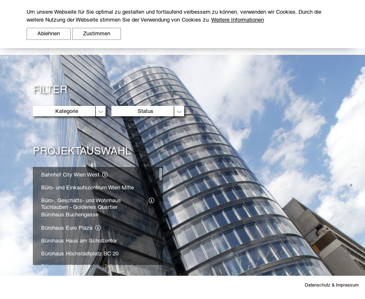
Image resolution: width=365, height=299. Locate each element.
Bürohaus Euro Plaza (66, 228)
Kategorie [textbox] (66, 111)
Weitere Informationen (237, 20)
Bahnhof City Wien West (70, 175)
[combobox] (69, 111)
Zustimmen (96, 33)
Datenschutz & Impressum (332, 284)
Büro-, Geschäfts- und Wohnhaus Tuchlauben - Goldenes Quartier (81, 203)
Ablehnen (48, 33)
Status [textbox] (145, 111)
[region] (98, 216)
